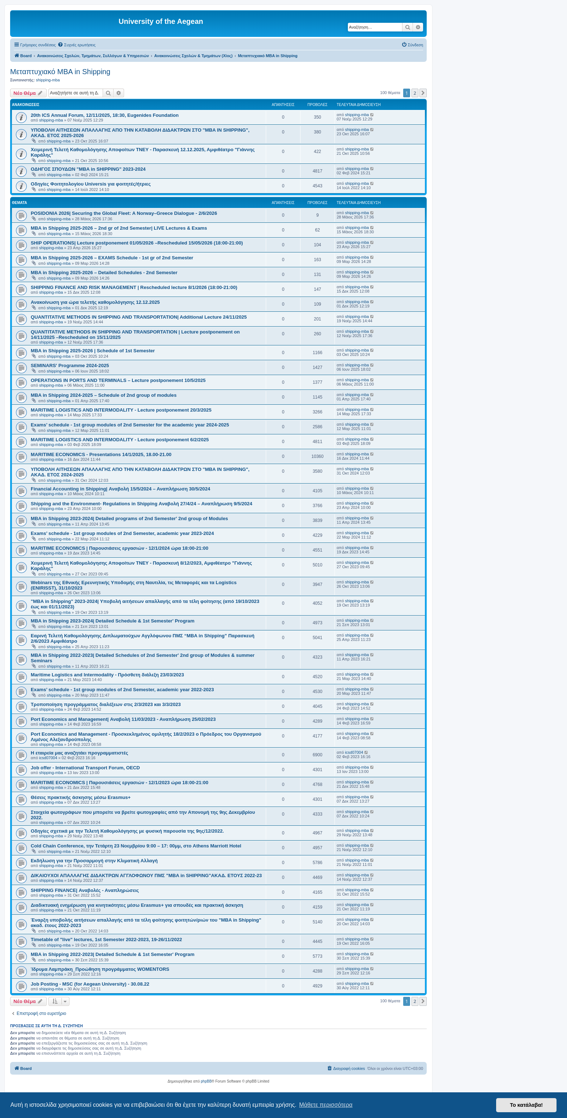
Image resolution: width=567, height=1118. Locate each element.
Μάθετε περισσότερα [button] (326, 1105)
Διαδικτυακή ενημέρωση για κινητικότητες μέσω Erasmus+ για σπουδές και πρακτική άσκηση (137, 905)
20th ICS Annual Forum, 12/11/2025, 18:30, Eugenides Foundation (105, 115)
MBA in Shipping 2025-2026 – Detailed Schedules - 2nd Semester (104, 272)
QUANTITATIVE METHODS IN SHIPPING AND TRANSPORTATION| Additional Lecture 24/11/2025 (139, 317)
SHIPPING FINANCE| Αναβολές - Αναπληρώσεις (85, 890)
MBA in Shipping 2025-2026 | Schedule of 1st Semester (93, 350)
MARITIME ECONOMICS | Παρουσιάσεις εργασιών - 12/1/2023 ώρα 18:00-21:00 (119, 782)
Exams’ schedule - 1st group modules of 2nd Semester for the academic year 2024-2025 (130, 425)
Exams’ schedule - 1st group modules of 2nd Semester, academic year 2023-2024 (122, 533)
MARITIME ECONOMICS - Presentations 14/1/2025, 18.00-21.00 (101, 454)
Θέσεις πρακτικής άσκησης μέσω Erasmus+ (81, 797)
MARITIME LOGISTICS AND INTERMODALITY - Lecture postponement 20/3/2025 (121, 410)
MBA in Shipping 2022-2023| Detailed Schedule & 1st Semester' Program (113, 954)
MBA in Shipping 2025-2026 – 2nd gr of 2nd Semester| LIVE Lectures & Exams (119, 228)
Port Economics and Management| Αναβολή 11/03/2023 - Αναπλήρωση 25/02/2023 (123, 719)
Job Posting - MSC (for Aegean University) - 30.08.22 (90, 984)
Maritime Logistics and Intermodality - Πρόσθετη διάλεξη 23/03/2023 (107, 674)
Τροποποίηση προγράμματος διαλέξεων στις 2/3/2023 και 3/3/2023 (106, 704)
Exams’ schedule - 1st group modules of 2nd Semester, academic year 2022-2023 (122, 689)
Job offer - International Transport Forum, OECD (85, 767)
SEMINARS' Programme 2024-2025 (70, 365)
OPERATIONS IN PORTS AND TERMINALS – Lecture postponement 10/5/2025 (118, 380)
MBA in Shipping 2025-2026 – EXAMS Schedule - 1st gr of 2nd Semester (112, 257)
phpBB (206, 1081)
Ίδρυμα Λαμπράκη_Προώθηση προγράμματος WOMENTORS (100, 969)
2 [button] (415, 93)
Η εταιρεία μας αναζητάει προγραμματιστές (79, 753)
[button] (423, 93)
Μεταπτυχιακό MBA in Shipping (60, 72)
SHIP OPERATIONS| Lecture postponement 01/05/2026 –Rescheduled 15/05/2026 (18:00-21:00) (137, 243)
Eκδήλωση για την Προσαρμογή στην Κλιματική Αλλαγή (94, 860)
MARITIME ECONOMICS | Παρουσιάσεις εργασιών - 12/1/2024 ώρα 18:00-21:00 (119, 548)
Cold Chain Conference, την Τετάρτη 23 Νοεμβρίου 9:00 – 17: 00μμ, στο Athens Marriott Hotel (136, 846)
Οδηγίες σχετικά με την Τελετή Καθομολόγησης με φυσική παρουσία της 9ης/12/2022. (127, 831)
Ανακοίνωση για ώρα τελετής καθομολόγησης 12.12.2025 (95, 302)
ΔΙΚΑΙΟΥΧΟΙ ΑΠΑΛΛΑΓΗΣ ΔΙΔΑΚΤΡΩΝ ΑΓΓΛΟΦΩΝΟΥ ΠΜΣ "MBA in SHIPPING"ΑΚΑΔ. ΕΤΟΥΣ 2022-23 (146, 875)
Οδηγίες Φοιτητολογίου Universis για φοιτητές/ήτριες (91, 184)
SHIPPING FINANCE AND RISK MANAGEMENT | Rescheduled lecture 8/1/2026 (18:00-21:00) (134, 287)
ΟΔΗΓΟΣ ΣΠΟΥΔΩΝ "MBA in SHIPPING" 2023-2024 (88, 169)
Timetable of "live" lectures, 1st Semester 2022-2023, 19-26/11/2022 (106, 939)
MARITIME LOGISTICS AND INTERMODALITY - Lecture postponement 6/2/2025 (120, 439)
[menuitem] (76, 45)
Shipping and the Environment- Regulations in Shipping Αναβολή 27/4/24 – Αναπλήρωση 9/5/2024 (141, 503)
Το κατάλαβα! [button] (526, 1105)
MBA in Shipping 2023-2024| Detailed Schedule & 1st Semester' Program (113, 621)
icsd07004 (48, 758)
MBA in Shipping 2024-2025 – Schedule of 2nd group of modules (103, 395)
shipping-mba (48, 80)
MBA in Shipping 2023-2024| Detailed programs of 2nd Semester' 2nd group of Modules (129, 518)
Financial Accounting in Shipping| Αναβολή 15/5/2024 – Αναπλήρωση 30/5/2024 (120, 489)
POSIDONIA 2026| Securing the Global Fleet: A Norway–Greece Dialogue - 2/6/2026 (124, 213)
